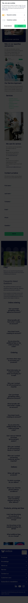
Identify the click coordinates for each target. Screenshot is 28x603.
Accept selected (8, 26)
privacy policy (5, 9)
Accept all (20, 26)
